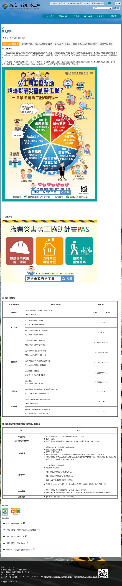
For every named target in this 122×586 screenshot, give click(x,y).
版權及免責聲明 (93, 577)
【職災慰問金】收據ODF (16, 536)
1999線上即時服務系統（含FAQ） (78, 3)
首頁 (6, 38)
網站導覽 (62, 3)
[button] (109, 8)
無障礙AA (112, 566)
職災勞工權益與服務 (10, 44)
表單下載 (100, 16)
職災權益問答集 (27, 44)
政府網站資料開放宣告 (52, 577)
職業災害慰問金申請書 (15, 523)
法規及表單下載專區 (62, 44)
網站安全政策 (67, 577)
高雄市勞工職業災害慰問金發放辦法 (20, 549)
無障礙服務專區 (97, 3)
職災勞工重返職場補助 (43, 44)
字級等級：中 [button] (109, 3)
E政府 (100, 565)
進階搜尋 (116, 8)
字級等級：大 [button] (112, 3)
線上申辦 (88, 16)
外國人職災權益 (106, 44)
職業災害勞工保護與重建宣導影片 (85, 44)
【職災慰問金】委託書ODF (17, 543)
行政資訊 (75, 16)
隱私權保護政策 (80, 577)
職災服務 (21, 38)
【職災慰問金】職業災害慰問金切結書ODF (23, 530)
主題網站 (113, 16)
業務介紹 (63, 16)
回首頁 (55, 3)
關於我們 (50, 16)
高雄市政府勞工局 (21, 6)
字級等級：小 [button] (107, 3)
